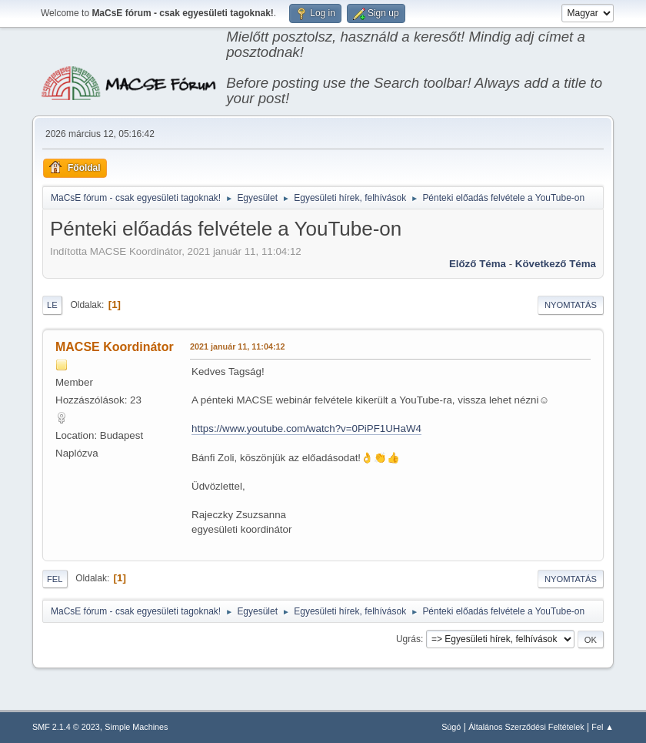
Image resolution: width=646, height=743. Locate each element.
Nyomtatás (570, 305)
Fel (55, 579)
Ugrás (408, 639)
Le (52, 305)
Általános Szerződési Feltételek (526, 726)
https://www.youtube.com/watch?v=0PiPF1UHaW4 (306, 428)
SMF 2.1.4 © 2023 (66, 726)
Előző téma (477, 263)
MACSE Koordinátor (114, 346)
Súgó (451, 726)
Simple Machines (136, 726)
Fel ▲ (602, 726)
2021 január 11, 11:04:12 (237, 346)
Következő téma (555, 263)
